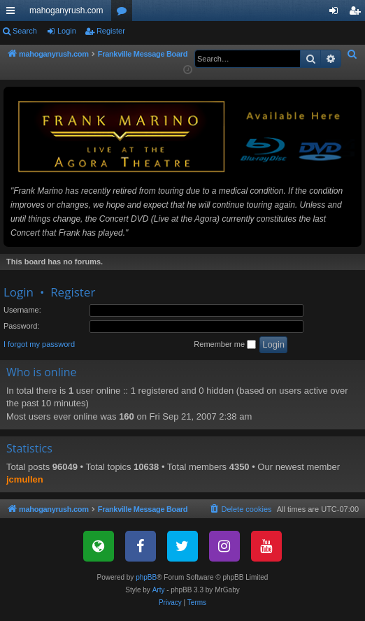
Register (110, 31)
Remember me (225, 350)
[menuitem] (352, 54)
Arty (158, 595)
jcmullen (24, 484)
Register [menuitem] (357, 13)
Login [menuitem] (336, 13)
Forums (124, 13)
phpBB (146, 582)
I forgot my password (39, 349)
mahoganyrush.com (66, 10)
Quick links (13, 13)
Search (25, 31)
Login (66, 31)
